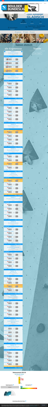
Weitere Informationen (33, 406)
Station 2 (13, 76)
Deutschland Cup (39, 3)
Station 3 (13, 100)
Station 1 (13, 51)
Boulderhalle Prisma (13, 101)
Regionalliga (32, 3)
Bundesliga (26, 3)
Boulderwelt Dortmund (13, 53)
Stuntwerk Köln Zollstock (13, 77)
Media (45, 3)
